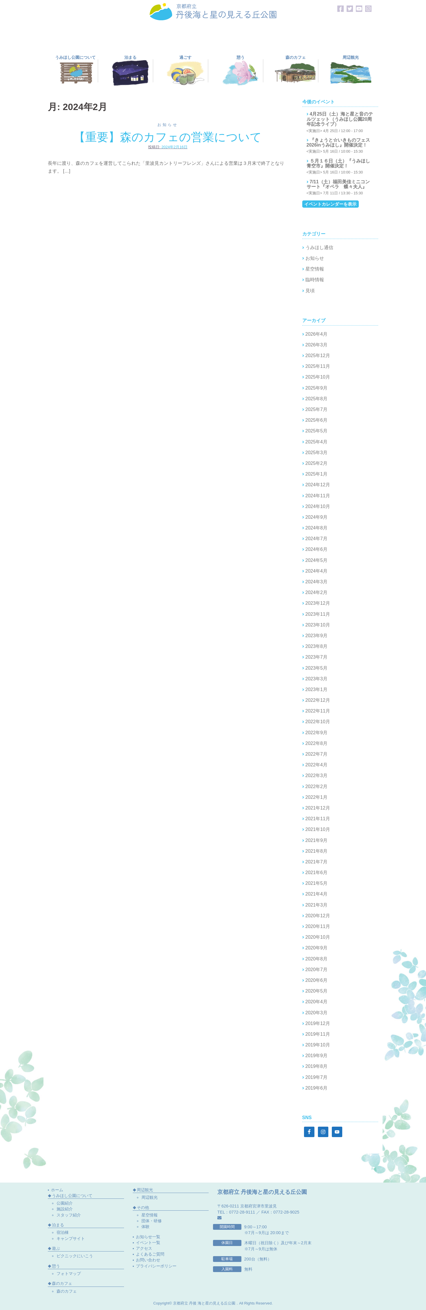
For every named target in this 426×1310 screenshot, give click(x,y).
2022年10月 (317, 721)
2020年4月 (316, 1001)
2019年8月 (316, 1066)
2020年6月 (316, 980)
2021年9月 (316, 840)
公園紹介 (65, 1203)
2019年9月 (316, 1055)
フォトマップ (69, 1273)
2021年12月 (317, 807)
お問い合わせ (148, 1260)
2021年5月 (316, 883)
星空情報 (314, 268)
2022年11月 (317, 710)
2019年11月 (317, 1034)
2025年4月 (316, 441)
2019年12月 (317, 1023)
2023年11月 (317, 614)
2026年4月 (316, 334)
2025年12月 (317, 355)
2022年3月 (316, 775)
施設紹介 (65, 1209)
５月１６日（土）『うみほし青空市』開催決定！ (338, 163)
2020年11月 (317, 926)
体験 (145, 1226)
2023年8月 (316, 646)
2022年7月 (316, 754)
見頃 (310, 290)
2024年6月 (316, 549)
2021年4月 (316, 893)
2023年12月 (317, 603)
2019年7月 (316, 1077)
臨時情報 (314, 279)
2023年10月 (317, 624)
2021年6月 (316, 872)
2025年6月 (316, 420)
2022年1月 (316, 797)
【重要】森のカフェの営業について (168, 137)
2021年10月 (317, 829)
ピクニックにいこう (75, 1256)
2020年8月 (316, 958)
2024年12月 (317, 484)
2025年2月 (316, 463)
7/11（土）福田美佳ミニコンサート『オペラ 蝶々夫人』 (338, 184)
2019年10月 (317, 1044)
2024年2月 (316, 592)
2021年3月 (316, 904)
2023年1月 (316, 689)
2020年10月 (317, 937)
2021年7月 (316, 861)
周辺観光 (149, 1197)
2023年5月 (316, 668)
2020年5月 (316, 991)
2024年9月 (316, 517)
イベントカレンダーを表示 (330, 204)
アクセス (144, 1248)
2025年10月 (317, 376)
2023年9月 (316, 635)
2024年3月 (316, 581)
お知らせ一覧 (148, 1236)
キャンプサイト (71, 1238)
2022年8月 (316, 743)
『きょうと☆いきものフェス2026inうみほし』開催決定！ (338, 143)
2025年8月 (316, 398)
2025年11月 (317, 366)
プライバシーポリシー (156, 1266)
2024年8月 (316, 527)
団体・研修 (151, 1220)
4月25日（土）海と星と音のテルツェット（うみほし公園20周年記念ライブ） (340, 119)
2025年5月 (316, 430)
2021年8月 (316, 851)
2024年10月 (317, 506)
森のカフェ (67, 1291)
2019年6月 (316, 1088)
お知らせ (167, 125)
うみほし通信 (319, 247)
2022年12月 (317, 700)
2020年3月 (316, 1012)
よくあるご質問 (150, 1254)
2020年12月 (317, 915)
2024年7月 (316, 538)
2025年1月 (316, 474)
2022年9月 (316, 732)
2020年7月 (316, 969)
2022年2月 (316, 786)
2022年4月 (316, 764)
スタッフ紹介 (69, 1215)
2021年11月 (317, 818)
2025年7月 (316, 409)
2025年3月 (316, 452)
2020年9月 (316, 947)
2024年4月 (316, 571)
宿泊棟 (63, 1232)
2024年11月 (317, 495)
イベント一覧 (148, 1242)
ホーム (57, 1189)
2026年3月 (316, 344)
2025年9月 (316, 387)
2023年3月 (316, 678)
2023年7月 (316, 657)
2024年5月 (316, 560)
